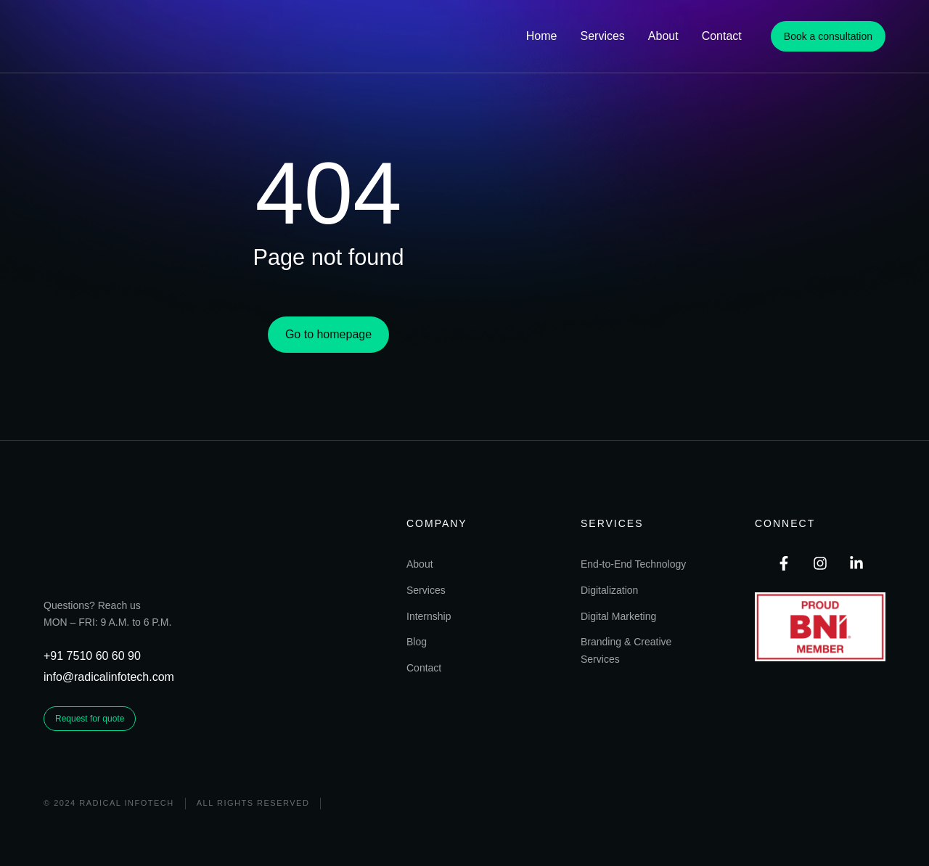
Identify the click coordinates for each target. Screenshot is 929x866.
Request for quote (89, 752)
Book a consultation (828, 36)
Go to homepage (328, 364)
